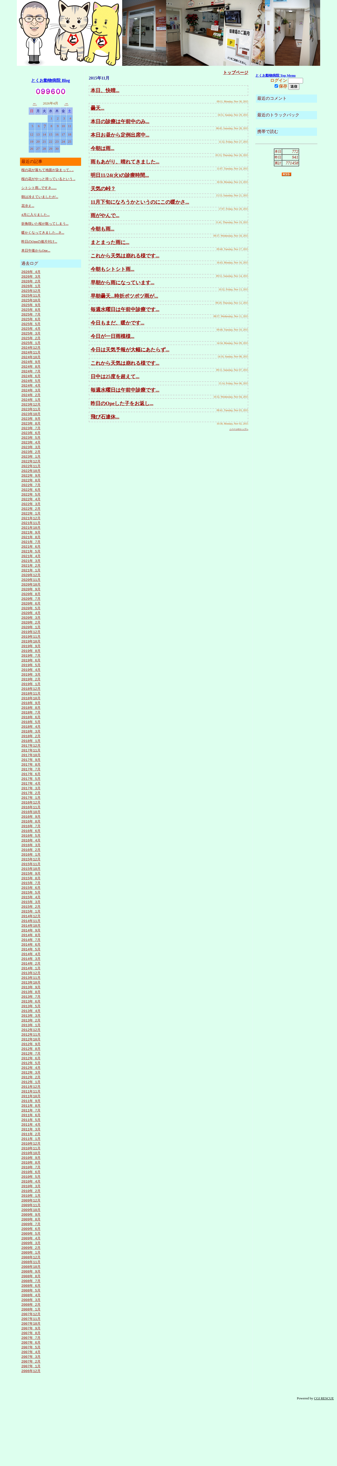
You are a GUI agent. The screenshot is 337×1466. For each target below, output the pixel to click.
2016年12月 (31, 832)
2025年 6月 (31, 322)
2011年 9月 (31, 1147)
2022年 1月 (31, 527)
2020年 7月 (31, 617)
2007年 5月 (31, 1407)
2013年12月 (31, 1012)
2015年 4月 (31, 932)
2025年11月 (31, 297)
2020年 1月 (31, 647)
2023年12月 (31, 412)
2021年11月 (31, 537)
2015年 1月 (31, 947)
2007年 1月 (31, 1427)
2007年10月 (31, 1382)
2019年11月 (31, 657)
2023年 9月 (31, 427)
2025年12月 (31, 292)
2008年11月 (31, 1317)
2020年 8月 (31, 612)
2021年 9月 (31, 547)
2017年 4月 (31, 812)
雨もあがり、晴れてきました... (125, 161)
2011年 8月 (31, 1152)
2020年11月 (31, 597)
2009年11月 (31, 1257)
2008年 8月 (31, 1332)
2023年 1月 (31, 467)
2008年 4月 (31, 1352)
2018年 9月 (31, 727)
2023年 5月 (31, 447)
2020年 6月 (31, 622)
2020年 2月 (31, 642)
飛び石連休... (105, 417)
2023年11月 (31, 417)
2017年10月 (31, 782)
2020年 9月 (31, 607)
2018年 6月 (31, 742)
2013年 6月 (31, 1042)
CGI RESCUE (324, 1460)
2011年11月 (31, 1137)
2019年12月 (31, 652)
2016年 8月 (31, 852)
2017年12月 (31, 772)
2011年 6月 (31, 1162)
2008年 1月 (31, 1367)
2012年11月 (31, 1077)
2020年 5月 (31, 627)
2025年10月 (31, 302)
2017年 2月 (31, 822)
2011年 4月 (31, 1172)
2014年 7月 (31, 977)
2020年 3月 (31, 637)
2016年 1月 (31, 887)
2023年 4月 (31, 452)
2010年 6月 (31, 1222)
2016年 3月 (31, 877)
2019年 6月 (31, 682)
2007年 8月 (31, 1392)
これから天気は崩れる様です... (125, 255)
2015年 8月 (31, 912)
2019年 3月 (31, 697)
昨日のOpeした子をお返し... (122, 403)
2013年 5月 (31, 1047)
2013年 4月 (31, 1052)
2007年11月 (31, 1377)
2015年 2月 (31, 942)
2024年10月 (31, 362)
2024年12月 (31, 352)
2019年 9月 (31, 667)
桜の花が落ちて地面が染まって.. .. (47, 170)
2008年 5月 (31, 1347)
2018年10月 (31, 722)
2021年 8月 (31, 552)
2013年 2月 (31, 1062)
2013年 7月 (31, 1037)
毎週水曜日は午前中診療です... (125, 309)
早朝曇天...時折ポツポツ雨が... (124, 296)
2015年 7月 (31, 917)
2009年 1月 (31, 1307)
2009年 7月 (31, 1277)
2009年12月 (31, 1252)
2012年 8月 (31, 1092)
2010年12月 (31, 1192)
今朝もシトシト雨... (112, 269)
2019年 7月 (31, 677)
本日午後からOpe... (35, 250)
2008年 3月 (31, 1357)
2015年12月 (31, 892)
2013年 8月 (31, 1032)
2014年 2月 (31, 1002)
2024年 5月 (31, 387)
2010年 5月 (31, 1227)
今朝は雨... (102, 148)
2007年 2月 (31, 1422)
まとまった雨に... (110, 242)
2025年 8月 (31, 312)
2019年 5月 (31, 687)
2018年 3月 (31, 757)
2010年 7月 (31, 1217)
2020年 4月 (31, 632)
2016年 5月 (31, 867)
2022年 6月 (31, 502)
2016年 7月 (31, 857)
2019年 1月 (31, 707)
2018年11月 (31, 717)
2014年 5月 (31, 987)
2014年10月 (31, 962)
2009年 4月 (31, 1292)
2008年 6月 (31, 1342)
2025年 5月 (31, 327)
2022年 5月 (31, 507)
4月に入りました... (35, 215)
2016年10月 (31, 842)
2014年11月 (31, 957)
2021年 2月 (31, 582)
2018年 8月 (31, 732)
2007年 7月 (31, 1397)
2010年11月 (31, 1197)
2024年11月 (31, 357)
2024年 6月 (31, 382)
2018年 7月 (31, 737)
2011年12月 (31, 1132)
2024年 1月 (31, 407)
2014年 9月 (31, 967)
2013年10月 (31, 1022)
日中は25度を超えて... (115, 376)
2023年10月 (31, 422)
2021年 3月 (31, 577)
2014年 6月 (31, 982)
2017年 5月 (31, 807)
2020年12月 (31, 592)
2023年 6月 (31, 442)
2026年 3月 (31, 277)
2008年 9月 (31, 1327)
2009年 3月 (31, 1297)
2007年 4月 (31, 1412)
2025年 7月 (31, 317)
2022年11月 (31, 477)
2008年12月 (31, 1312)
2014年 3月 (31, 997)
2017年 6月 (31, 802)
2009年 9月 (31, 1267)
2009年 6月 (31, 1282)
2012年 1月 (31, 1127)
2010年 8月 (31, 1212)
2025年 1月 (31, 347)
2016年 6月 (31, 862)
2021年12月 (31, 532)
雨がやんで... (105, 215)
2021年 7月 (31, 557)
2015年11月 (31, 897)
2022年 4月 (31, 512)
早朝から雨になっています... (122, 282)
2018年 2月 (31, 762)
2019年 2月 (31, 702)
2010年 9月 (31, 1207)
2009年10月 (31, 1262)
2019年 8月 (31, 672)
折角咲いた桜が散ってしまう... (44, 224)
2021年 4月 (31, 572)
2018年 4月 (31, 752)
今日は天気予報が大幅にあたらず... (130, 349)
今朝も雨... (102, 229)
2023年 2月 (31, 462)
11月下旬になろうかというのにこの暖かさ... (140, 202)
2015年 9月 (31, 907)
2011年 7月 (31, 1157)
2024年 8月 (31, 372)
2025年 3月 (31, 337)
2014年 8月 (31, 972)
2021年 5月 (31, 567)
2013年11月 (31, 1017)
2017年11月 (31, 777)
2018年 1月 (31, 767)
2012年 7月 (31, 1097)
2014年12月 (31, 952)
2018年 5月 (31, 747)
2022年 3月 (31, 517)
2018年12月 (31, 712)
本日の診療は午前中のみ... (120, 121)
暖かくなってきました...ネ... (42, 233)
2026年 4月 (31, 272)
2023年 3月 (31, 457)
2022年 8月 (31, 492)
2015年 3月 (31, 937)
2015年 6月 (31, 922)
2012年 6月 (31, 1102)
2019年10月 (31, 662)
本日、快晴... (105, 90)
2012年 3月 (31, 1117)
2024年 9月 (31, 367)
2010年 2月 (31, 1242)
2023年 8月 (31, 432)
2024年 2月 (31, 402)
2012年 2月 (31, 1122)
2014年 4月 (31, 992)
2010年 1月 (31, 1247)
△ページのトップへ (238, 429)
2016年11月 (31, 837)
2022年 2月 (31, 522)
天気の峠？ (103, 188)
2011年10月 (31, 1142)
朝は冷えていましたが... (39, 197)
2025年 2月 (31, 342)
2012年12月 (31, 1072)
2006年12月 (31, 1432)
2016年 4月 (31, 872)
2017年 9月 (31, 787)
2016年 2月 (31, 882)
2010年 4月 (31, 1232)
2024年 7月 (31, 377)
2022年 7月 (31, 497)
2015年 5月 (31, 927)
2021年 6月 (31, 562)
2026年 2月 (31, 282)
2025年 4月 (31, 332)
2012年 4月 (31, 1112)
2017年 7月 (31, 797)
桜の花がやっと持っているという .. (48, 179)
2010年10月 (31, 1202)
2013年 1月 (31, 1067)
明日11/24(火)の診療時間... (120, 175)
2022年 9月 (31, 487)
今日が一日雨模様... (112, 336)
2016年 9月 (31, 847)
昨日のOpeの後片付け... (39, 241)
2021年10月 (31, 542)
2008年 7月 (31, 1337)
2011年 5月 (31, 1167)
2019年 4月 (31, 692)
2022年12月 (31, 472)
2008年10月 (31, 1322)
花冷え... (27, 206)
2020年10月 (31, 602)
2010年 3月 (31, 1237)
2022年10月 (31, 482)
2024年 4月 (31, 392)
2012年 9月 (31, 1087)
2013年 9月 (31, 1027)
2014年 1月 (31, 1007)
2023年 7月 (31, 437)
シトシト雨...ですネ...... (39, 188)
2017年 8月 (31, 792)
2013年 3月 (31, 1057)
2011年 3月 (31, 1177)
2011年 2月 (31, 1182)
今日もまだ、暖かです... (117, 323)
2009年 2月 (31, 1302)
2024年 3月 (31, 397)
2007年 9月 (31, 1387)
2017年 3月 (31, 817)
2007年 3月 (31, 1417)
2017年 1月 (31, 827)
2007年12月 (31, 1372)
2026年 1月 (31, 287)
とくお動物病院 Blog (50, 80)
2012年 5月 (31, 1107)
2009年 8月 (31, 1272)
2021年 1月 (31, 587)
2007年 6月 (31, 1402)
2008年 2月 (31, 1362)
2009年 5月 (31, 1287)
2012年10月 (31, 1082)
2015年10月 (31, 902)
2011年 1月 (31, 1187)
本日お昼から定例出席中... (120, 135)
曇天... (97, 108)
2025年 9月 (31, 307)
